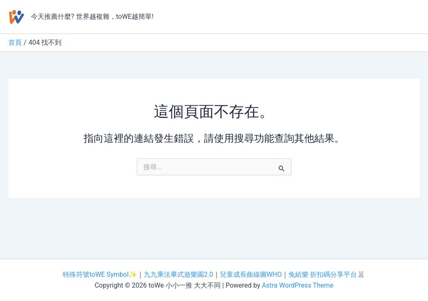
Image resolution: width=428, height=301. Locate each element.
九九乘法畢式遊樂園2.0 (178, 274)
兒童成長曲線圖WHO (251, 274)
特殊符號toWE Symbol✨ (99, 274)
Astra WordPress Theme (298, 285)
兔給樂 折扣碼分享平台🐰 (327, 274)
